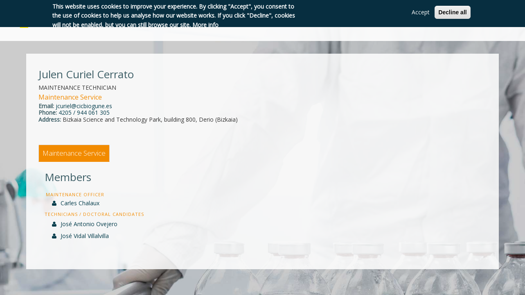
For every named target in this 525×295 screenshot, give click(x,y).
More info (205, 25)
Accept (421, 12)
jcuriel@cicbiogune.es (84, 106)
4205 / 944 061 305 (84, 112)
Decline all (452, 12)
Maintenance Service (74, 153)
